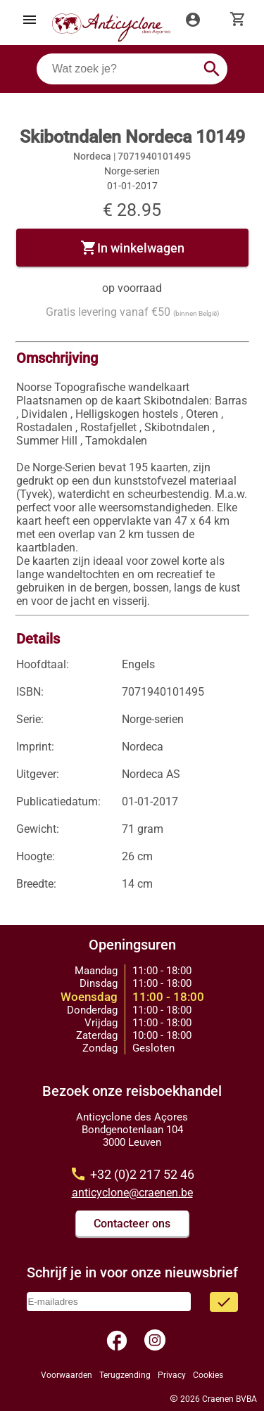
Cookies (208, 1375)
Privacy (172, 1375)
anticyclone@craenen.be (132, 1192)
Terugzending (125, 1375)
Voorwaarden (66, 1375)
